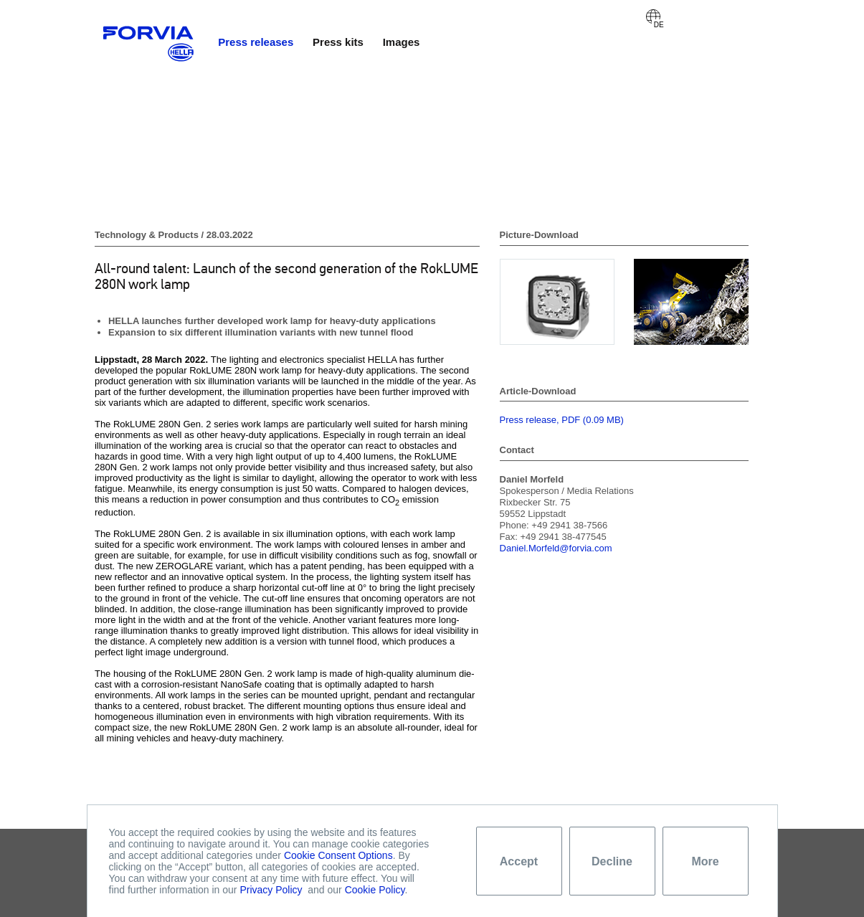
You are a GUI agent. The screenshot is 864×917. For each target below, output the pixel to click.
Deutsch (653, 16)
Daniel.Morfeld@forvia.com (556, 548)
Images (401, 42)
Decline (612, 861)
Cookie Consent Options (338, 855)
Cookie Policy (375, 889)
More (704, 861)
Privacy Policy (270, 889)
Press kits (338, 42)
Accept (519, 861)
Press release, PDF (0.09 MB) (562, 419)
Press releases (255, 42)
